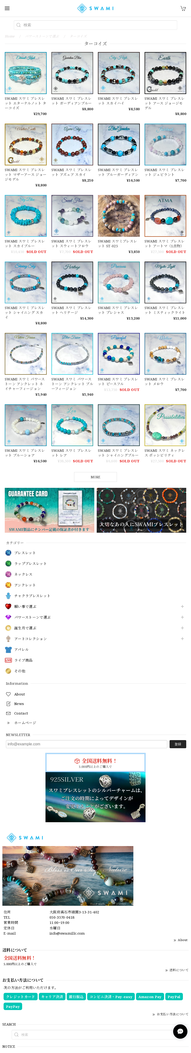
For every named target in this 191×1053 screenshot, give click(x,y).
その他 (19, 671)
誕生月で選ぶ (25, 628)
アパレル (21, 650)
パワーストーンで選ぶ (32, 617)
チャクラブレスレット (32, 596)
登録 (178, 744)
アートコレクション (30, 639)
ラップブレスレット (30, 564)
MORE (95, 477)
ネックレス (23, 574)
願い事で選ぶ (25, 607)
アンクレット (25, 585)
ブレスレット (25, 553)
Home (9, 36)
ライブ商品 (23, 660)
